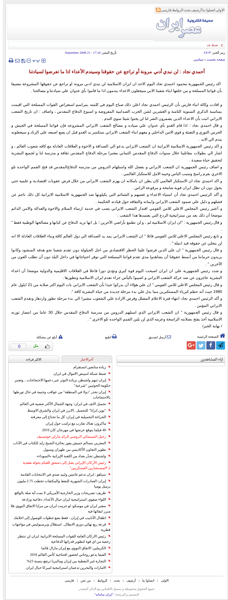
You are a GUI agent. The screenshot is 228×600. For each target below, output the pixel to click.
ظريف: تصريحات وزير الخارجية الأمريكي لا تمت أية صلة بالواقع (60, 493)
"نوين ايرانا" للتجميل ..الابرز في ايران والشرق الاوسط (66, 410)
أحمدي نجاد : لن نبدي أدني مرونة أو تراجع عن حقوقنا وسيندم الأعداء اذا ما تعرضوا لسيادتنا (114, 71)
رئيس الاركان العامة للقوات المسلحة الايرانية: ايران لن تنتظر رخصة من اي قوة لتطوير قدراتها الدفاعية (61, 539)
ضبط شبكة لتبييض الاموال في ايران (79, 374)
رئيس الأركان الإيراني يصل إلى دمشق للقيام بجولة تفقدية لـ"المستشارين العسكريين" (64, 465)
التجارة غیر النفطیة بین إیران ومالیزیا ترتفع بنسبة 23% (66, 561)
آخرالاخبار (84, 359)
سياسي (196, 59)
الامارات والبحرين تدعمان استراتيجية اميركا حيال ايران (65, 568)
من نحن (83, 580)
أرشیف (194, 10)
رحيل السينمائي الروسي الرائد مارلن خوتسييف (71, 436)
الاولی (217, 10)
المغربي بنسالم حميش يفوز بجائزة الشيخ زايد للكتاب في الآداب (59, 443)
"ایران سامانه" (101, 594)
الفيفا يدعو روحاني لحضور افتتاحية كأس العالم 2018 (67, 555)
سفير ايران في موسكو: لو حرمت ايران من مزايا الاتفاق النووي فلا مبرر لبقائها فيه (58, 508)
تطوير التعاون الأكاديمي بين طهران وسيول (74, 449)
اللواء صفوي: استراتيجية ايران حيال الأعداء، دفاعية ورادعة (63, 499)
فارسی (163, 10)
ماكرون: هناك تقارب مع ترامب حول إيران (75, 423)
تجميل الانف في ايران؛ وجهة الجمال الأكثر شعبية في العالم (62, 404)
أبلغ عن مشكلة (47, 337)
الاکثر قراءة (31, 359)
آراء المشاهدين (209, 359)
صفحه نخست (213, 59)
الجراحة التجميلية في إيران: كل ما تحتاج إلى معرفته (68, 417)
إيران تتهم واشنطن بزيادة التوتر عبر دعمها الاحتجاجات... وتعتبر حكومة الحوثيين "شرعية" (60, 383)
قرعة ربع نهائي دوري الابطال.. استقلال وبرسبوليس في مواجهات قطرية (59, 527)
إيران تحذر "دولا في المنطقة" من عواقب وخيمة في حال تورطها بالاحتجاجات (59, 394)
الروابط (175, 10)
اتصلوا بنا (206, 10)
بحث (184, 10)
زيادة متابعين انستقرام (89, 367)
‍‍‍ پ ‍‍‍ (33, 60)
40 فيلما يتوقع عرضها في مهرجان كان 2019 (73, 430)
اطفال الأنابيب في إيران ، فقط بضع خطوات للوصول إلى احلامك (59, 518)
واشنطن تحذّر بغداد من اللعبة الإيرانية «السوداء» (71, 456)
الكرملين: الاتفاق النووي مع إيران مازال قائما (73, 548)
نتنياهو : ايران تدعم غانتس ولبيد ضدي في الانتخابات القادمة (63, 474)
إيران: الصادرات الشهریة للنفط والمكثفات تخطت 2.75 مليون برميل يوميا (61, 483)
